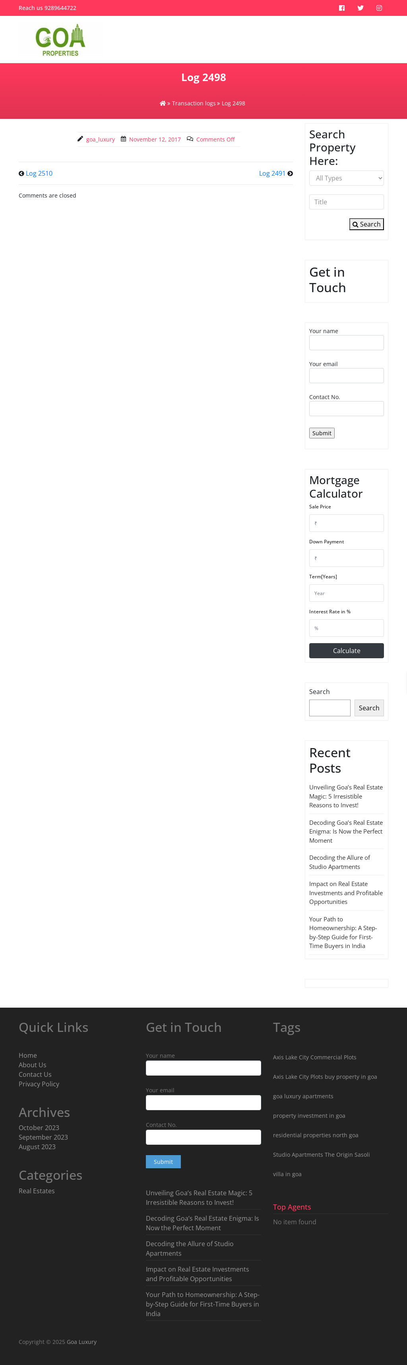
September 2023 (43, 1137)
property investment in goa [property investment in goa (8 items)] (309, 1115)
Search (367, 224)
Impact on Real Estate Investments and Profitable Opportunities (346, 892)
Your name (346, 338)
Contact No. (346, 404)
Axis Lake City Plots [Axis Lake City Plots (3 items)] (298, 1076)
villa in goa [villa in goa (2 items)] (287, 1174)
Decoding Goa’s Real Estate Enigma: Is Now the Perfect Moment (346, 831)
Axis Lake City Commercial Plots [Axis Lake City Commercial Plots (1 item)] (315, 1057)
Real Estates (37, 1191)
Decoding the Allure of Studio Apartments (190, 1248)
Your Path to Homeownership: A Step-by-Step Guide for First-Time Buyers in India (203, 1304)
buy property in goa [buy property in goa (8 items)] (351, 1076)
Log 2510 (39, 173)
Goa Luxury (81, 1342)
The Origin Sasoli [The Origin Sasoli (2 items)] (347, 1154)
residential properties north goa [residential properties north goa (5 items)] (316, 1135)
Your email (346, 371)
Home (28, 1055)
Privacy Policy (39, 1084)
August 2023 (37, 1146)
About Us (33, 1065)
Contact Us (35, 1074)
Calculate (346, 650)
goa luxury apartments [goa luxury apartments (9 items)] (303, 1096)
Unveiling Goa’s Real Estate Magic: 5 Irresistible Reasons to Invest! (346, 796)
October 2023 (39, 1127)
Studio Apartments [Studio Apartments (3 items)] (298, 1154)
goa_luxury (100, 139)
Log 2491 (272, 173)
